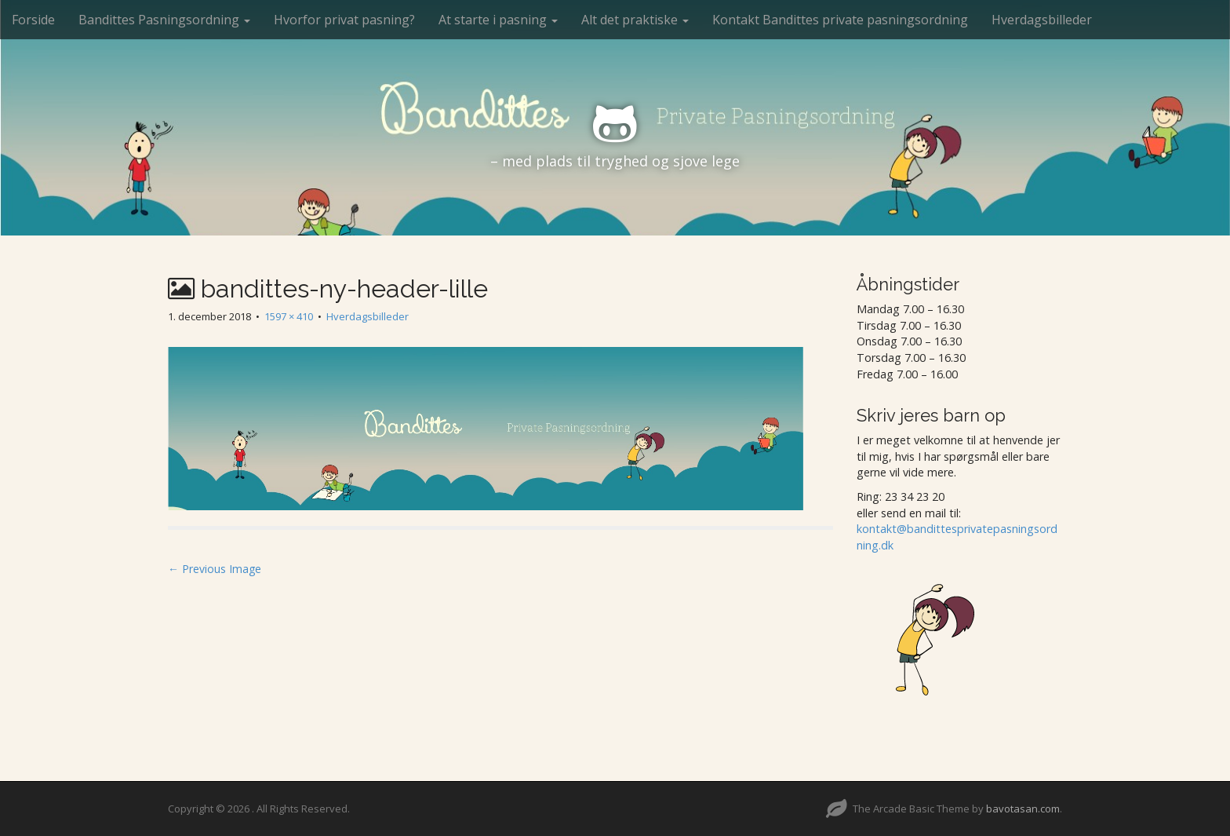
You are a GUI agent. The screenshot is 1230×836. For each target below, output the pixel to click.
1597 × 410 (288, 316)
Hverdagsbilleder (1042, 19)
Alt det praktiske (635, 19)
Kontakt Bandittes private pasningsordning (840, 19)
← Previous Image (214, 568)
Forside (33, 19)
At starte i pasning (498, 19)
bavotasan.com (1023, 808)
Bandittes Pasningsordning (164, 19)
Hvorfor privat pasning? (344, 19)
